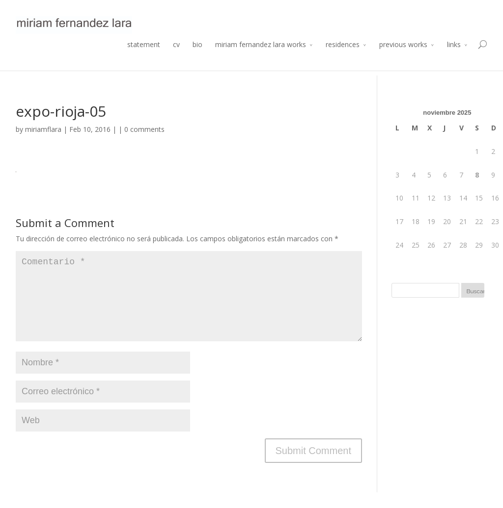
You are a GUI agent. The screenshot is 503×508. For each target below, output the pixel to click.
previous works (403, 56)
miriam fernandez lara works (260, 56)
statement (143, 56)
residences (343, 56)
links (454, 56)
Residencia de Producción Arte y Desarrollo (384, 8)
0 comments (144, 129)
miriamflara (43, 129)
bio (197, 56)
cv (176, 56)
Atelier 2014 (470, 8)
